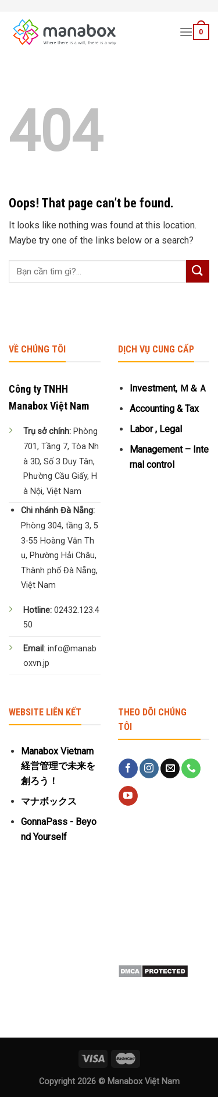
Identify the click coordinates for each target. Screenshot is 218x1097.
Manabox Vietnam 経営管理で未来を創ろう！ (58, 766)
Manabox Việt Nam (144, 1082)
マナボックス (49, 801)
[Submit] (197, 271)
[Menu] (186, 31)
